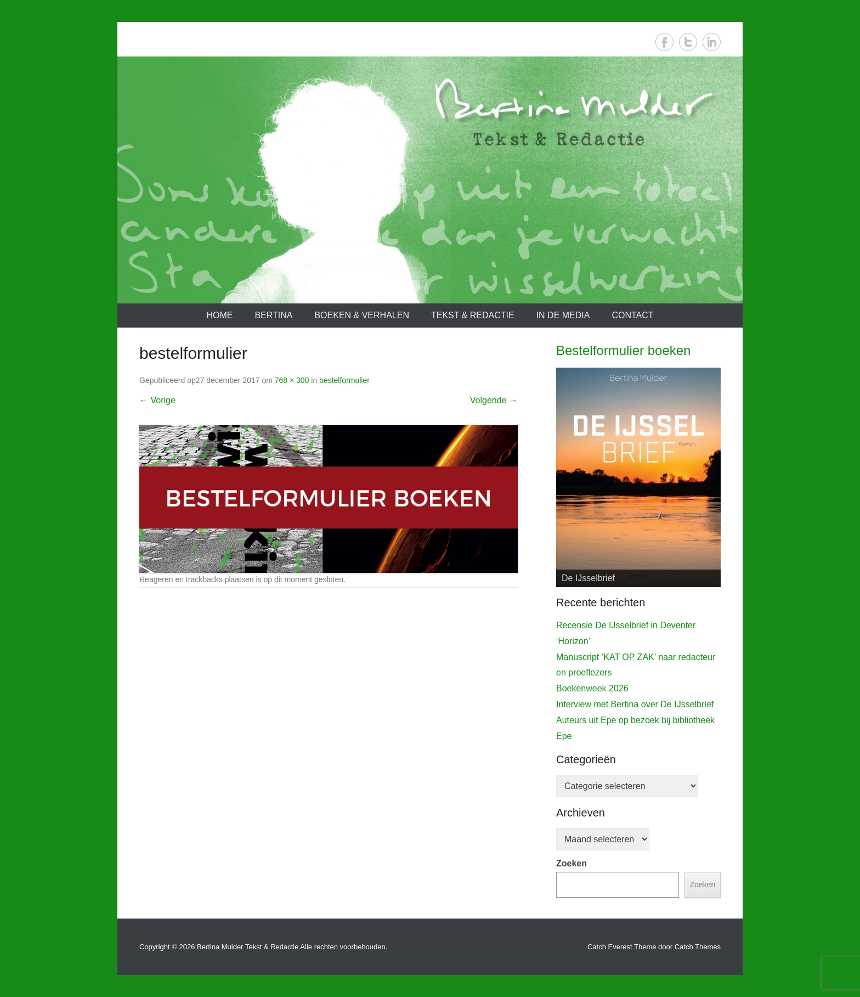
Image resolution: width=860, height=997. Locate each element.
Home (219, 315)
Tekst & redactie (472, 315)
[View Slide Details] (638, 477)
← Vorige (157, 400)
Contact (632, 315)
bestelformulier (344, 380)
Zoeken (571, 863)
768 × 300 (292, 380)
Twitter (688, 42)
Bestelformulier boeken (623, 350)
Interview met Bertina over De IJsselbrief (635, 704)
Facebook (664, 42)
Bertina (273, 315)
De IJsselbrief (588, 578)
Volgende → (494, 400)
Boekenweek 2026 (592, 688)
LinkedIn (712, 42)
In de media (563, 315)
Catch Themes (698, 947)
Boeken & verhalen (361, 315)
